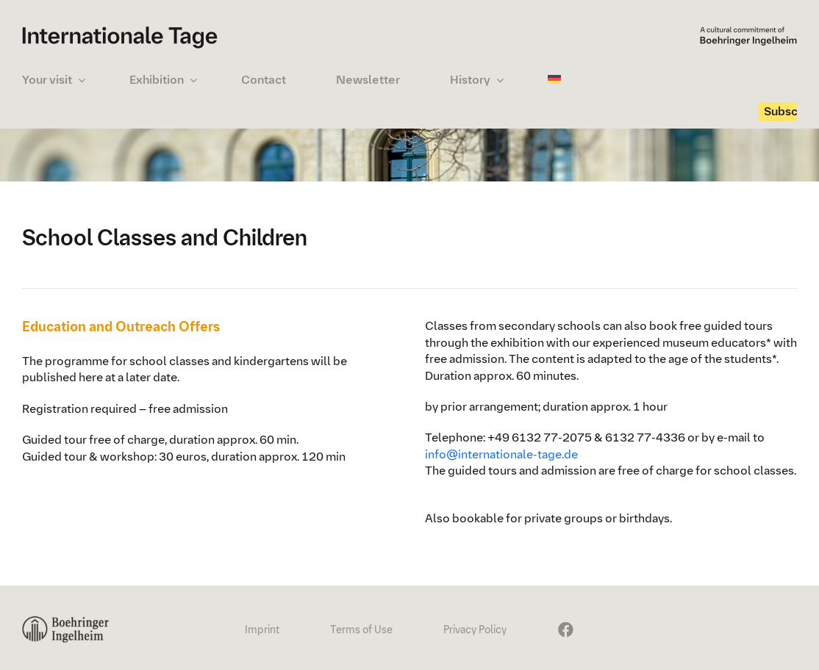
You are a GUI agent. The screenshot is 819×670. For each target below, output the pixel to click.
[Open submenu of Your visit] (81, 80)
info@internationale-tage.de (501, 454)
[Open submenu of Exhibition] (193, 80)
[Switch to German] (557, 80)
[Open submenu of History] (500, 80)
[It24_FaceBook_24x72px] (563, 622)
